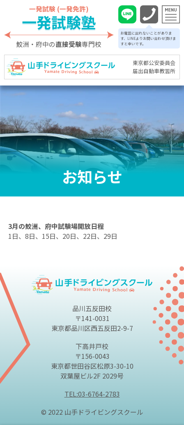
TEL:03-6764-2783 (92, 394)
